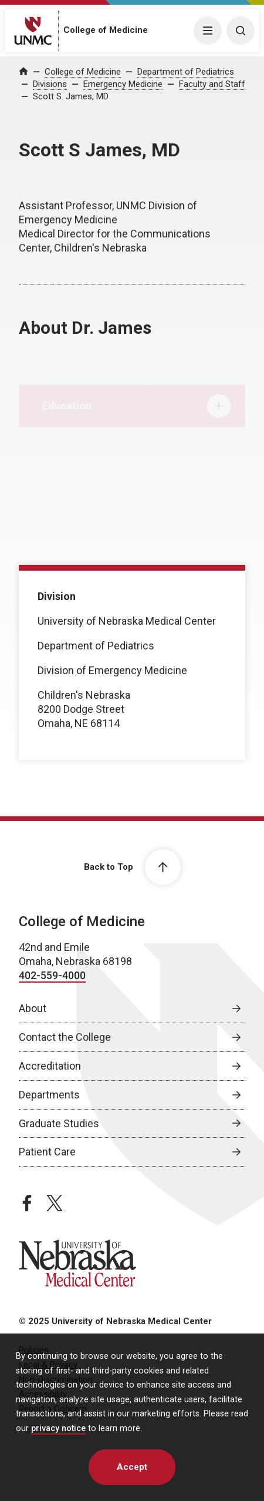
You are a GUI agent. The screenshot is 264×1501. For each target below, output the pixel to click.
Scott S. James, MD (71, 96)
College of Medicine (105, 30)
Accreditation (50, 1066)
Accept (132, 1467)
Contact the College (65, 1037)
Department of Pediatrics (185, 71)
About (32, 1008)
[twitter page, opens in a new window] (54, 1203)
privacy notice (58, 1428)
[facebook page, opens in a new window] (27, 1203)
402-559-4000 (52, 975)
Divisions (50, 84)
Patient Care (47, 1151)
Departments (49, 1094)
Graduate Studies (59, 1123)
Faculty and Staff (212, 84)
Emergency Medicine (123, 84)
